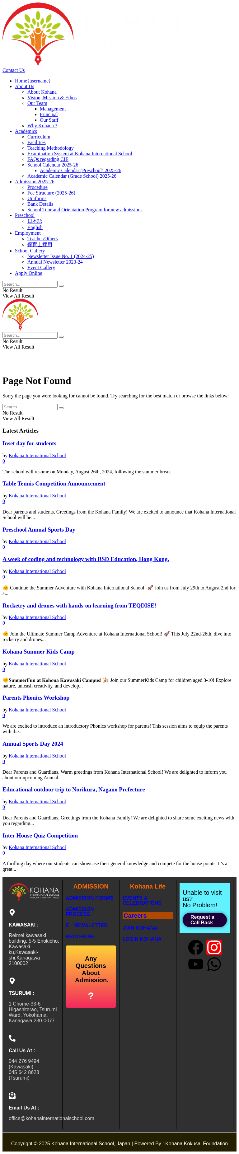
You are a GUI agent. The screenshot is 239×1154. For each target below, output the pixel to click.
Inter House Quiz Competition (40, 835)
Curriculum (38, 136)
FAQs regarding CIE (47, 159)
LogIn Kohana (142, 939)
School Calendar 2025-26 (52, 164)
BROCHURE (80, 936)
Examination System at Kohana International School (79, 153)
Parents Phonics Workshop (35, 697)
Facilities (36, 142)
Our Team (37, 103)
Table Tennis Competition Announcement (53, 483)
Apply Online (28, 273)
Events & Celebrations (142, 900)
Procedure (37, 187)
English (35, 227)
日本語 (34, 221)
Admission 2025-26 (34, 181)
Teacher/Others (42, 238)
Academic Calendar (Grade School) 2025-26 (71, 176)
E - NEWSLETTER (87, 925)
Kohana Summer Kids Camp (38, 651)
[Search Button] (61, 286)
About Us (24, 86)
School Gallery (30, 250)
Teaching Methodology (50, 148)
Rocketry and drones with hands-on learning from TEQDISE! (79, 605)
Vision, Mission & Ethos (52, 97)
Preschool (25, 215)
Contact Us (13, 70)
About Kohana (42, 92)
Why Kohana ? (42, 125)
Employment (28, 233)
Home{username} (33, 80)
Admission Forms (89, 898)
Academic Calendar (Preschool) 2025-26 (80, 170)
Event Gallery (41, 267)
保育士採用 (39, 244)
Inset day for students (29, 443)
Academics (26, 131)
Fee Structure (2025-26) (51, 192)
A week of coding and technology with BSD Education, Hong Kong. (85, 559)
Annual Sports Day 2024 (32, 743)
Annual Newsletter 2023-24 (55, 262)
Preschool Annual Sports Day (38, 529)
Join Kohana (140, 928)
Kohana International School (37, 455)
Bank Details (40, 204)
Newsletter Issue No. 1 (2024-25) (60, 256)
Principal (49, 114)
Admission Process (80, 912)
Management (53, 108)
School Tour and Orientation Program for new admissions (85, 209)
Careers (135, 915)
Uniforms (36, 198)
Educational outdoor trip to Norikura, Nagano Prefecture (73, 789)
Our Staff (49, 120)
